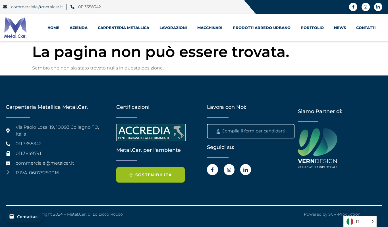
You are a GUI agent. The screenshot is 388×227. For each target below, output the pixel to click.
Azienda (79, 27)
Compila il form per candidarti (250, 131)
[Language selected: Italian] (360, 221)
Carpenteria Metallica (123, 27)
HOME (53, 27)
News (340, 27)
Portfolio (312, 27)
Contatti (365, 27)
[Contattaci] (24, 216)
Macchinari (210, 27)
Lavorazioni (173, 27)
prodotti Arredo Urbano (262, 27)
